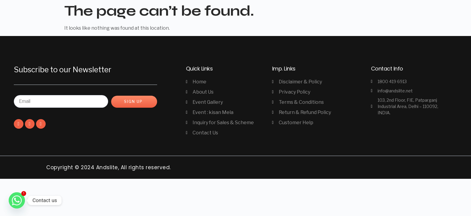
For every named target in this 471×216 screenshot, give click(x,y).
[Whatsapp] (17, 200)
